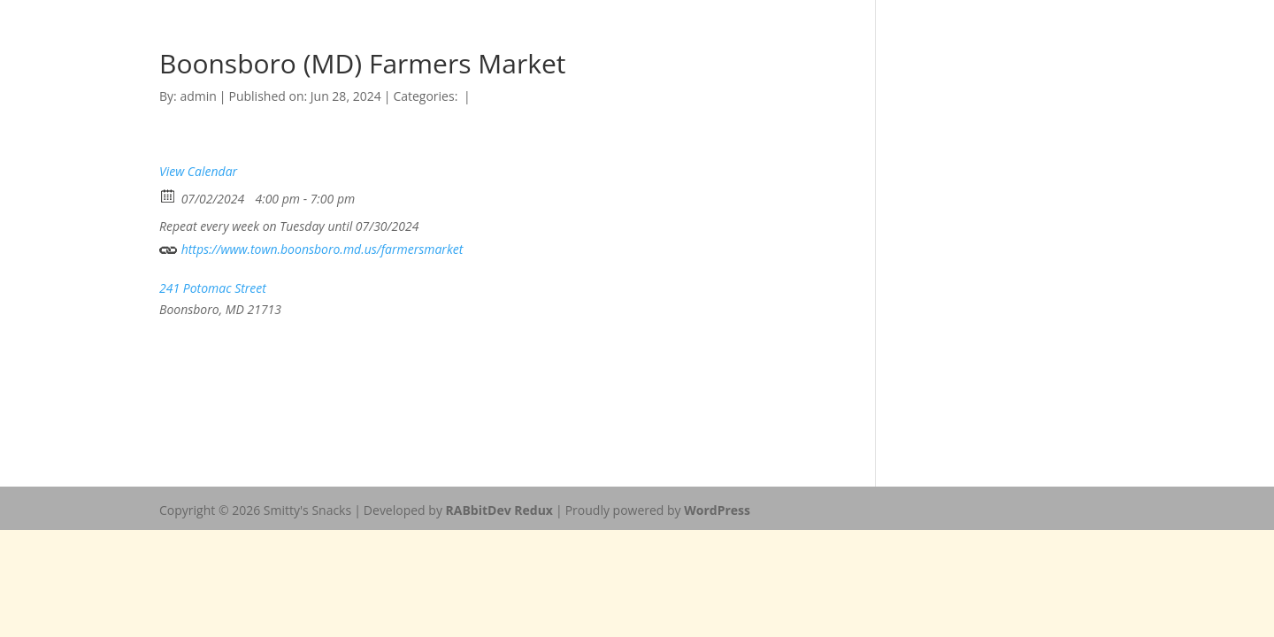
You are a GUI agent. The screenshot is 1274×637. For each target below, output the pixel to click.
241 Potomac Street (212, 288)
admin (198, 96)
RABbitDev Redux (499, 510)
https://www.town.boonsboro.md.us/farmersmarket (311, 247)
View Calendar (198, 171)
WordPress (717, 510)
